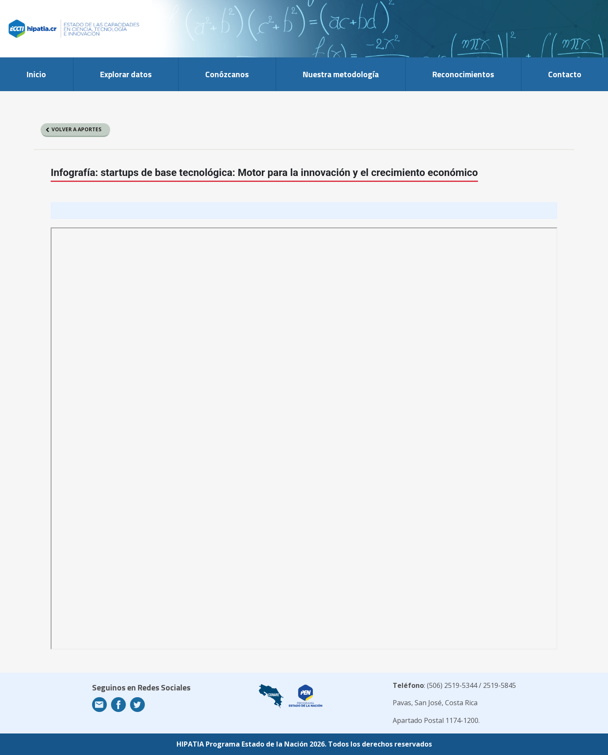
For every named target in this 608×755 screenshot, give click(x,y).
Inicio (36, 74)
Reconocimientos (463, 74)
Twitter (137, 704)
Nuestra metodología (341, 74)
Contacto (564, 74)
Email (99, 704)
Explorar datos (126, 74)
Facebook (118, 704)
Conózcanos (227, 74)
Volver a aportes (76, 129)
